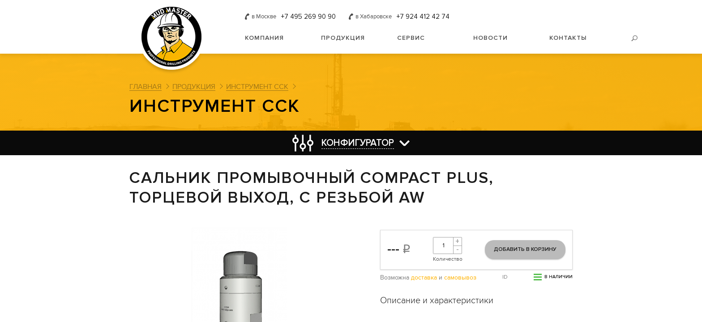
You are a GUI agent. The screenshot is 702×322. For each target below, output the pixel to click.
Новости (490, 38)
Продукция (343, 38)
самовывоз (460, 278)
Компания (264, 38)
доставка (424, 278)
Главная (145, 86)
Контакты (568, 38)
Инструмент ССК (257, 86)
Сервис (411, 38)
